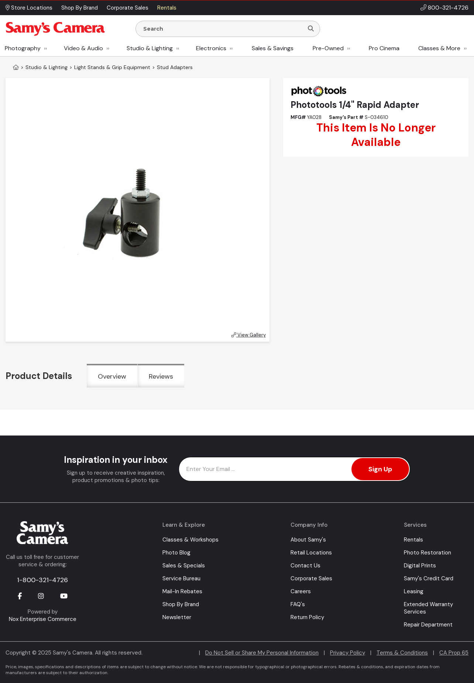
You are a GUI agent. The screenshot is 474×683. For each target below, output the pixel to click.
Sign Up (380, 469)
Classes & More (439, 48)
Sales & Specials (183, 565)
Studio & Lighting (150, 48)
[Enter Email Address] (294, 469)
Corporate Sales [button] (127, 7)
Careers (301, 591)
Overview (112, 376)
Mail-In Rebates (182, 591)
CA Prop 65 (453, 652)
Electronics (211, 48)
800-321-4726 (448, 7)
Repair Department (428, 624)
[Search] (311, 29)
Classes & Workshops (190, 539)
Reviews (161, 376)
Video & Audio (83, 48)
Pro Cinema (384, 48)
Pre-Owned (328, 48)
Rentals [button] (166, 7)
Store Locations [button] (29, 7)
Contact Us (305, 565)
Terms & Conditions (402, 652)
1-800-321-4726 (42, 580)
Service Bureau (181, 578)
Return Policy (307, 617)
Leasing (413, 591)
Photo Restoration (427, 552)
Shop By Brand (180, 604)
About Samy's (308, 539)
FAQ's (298, 604)
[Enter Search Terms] (223, 29)
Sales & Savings (272, 48)
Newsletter (176, 617)
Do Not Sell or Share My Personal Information (262, 652)
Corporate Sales (311, 578)
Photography (23, 48)
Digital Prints (420, 565)
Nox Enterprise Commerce (42, 619)
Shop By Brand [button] (79, 7)
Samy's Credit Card (428, 578)
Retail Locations (311, 552)
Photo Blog (176, 552)
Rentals (413, 539)
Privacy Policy (347, 652)
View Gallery (248, 335)
